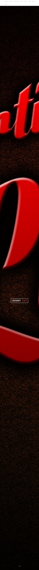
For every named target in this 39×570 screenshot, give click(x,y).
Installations (16, 1)
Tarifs (21, 1)
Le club (6, 1)
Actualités (11, 1)
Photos (29, 1)
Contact (33, 1)
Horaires (25, 1)
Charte (6, 4)
